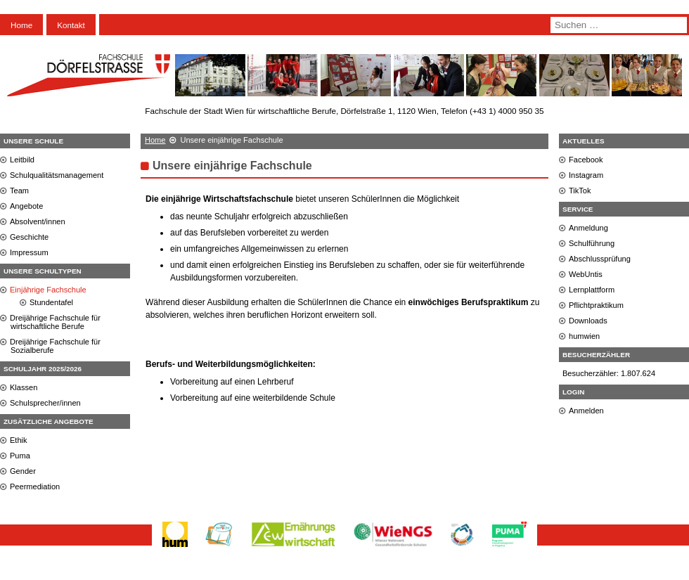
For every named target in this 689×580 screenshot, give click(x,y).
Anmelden (586, 410)
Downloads (588, 320)
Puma (20, 455)
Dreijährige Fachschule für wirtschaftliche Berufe (55, 322)
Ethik (18, 440)
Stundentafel (51, 302)
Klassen (23, 387)
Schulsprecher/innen (45, 403)
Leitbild (22, 159)
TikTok (580, 190)
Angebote (26, 206)
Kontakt (71, 25)
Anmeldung (588, 228)
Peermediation (35, 486)
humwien (584, 336)
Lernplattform (591, 289)
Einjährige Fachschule (48, 289)
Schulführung (591, 243)
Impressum (29, 252)
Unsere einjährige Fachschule (232, 166)
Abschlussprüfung (600, 258)
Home (21, 25)
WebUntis (586, 274)
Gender (23, 471)
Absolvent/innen (37, 221)
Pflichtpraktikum (596, 305)
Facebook (586, 159)
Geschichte (29, 237)
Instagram (586, 175)
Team (19, 190)
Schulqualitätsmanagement (56, 175)
